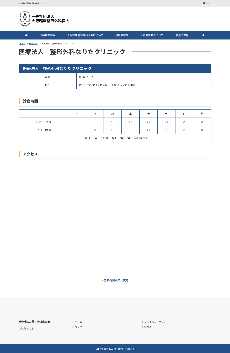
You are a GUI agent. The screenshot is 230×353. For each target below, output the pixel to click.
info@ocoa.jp (26, 328)
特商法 (148, 327)
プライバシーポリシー (156, 322)
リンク (78, 327)
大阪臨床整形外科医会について (85, 35)
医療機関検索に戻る (115, 280)
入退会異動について (152, 35)
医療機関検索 (47, 35)
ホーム (208, 3)
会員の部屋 (182, 35)
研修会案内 (121, 35)
